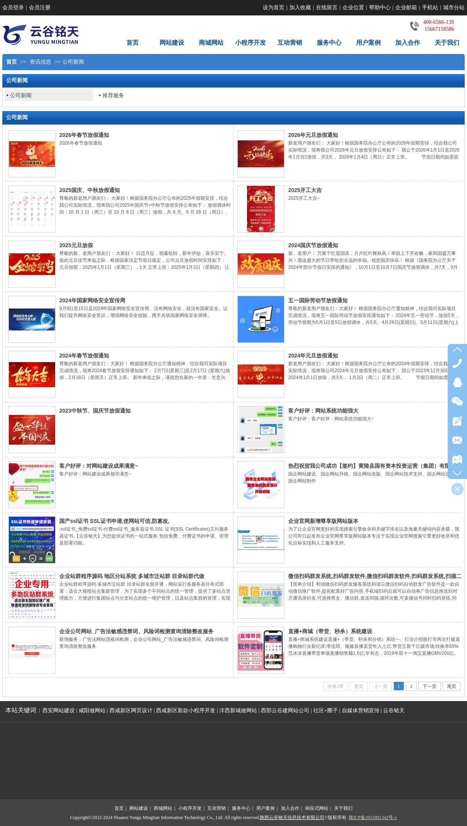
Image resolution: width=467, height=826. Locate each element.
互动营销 (216, 808)
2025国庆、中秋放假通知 (89, 190)
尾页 (451, 686)
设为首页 (273, 7)
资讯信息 (40, 62)
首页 (11, 62)
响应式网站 (316, 808)
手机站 (430, 7)
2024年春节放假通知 (84, 355)
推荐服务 (113, 95)
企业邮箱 (406, 7)
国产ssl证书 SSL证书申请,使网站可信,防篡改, (114, 521)
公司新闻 (73, 62)
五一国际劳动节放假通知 (318, 300)
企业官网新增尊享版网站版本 (323, 521)
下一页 (430, 686)
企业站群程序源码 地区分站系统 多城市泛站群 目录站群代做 (131, 576)
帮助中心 (380, 7)
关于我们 (343, 808)
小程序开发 (190, 808)
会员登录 (13, 7)
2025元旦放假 (76, 245)
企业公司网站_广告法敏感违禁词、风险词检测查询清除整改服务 (136, 631)
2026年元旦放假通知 (313, 135)
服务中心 (241, 808)
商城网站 (163, 808)
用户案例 (265, 808)
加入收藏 (300, 7)
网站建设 (138, 808)
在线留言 (327, 7)
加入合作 (290, 808)
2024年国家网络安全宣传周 (92, 300)
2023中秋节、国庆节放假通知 (95, 411)
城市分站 (454, 7)
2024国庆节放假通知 (313, 245)
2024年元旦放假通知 (313, 355)
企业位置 (353, 7)
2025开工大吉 (305, 190)
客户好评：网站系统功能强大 (323, 411)
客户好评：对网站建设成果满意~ (98, 466)
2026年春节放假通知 (84, 135)
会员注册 (39, 7)
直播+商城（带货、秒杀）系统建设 (330, 631)
